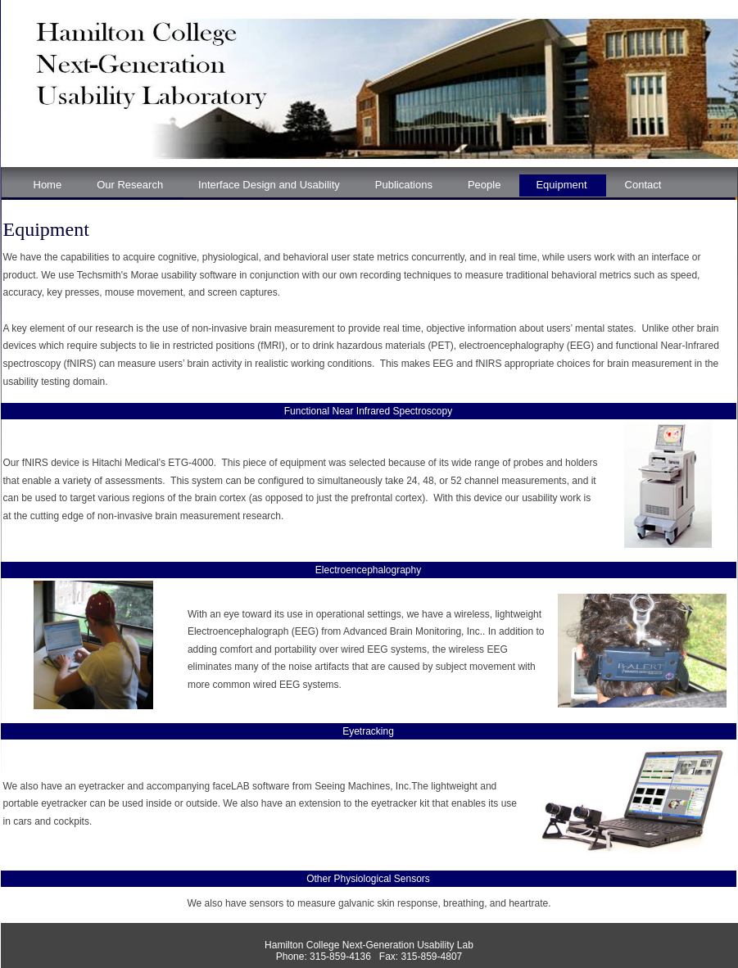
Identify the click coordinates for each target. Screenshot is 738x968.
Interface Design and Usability (269, 185)
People (484, 185)
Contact (643, 185)
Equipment (561, 185)
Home (48, 185)
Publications (403, 185)
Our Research (130, 185)
